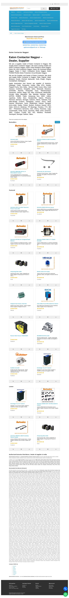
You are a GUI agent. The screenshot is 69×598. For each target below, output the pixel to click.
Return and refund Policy (13, 588)
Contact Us (19, 12)
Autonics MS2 (14, 139)
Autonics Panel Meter (46, 14)
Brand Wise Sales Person (34, 38)
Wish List (50, 587)
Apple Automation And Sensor (19, 592)
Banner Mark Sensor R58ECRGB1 (19, 335)
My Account (51, 585)
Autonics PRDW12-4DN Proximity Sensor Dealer (19, 436)
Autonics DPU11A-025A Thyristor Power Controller (19, 208)
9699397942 (42, 45)
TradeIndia (14, 573)
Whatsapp (42, 47)
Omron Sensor (36, 26)
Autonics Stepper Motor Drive (17, 23)
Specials (37, 588)
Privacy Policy (11, 587)
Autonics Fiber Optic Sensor (27, 20)
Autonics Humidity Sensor (40, 20)
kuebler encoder (15, 368)
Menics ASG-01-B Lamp (43, 271)
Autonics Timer (14, 17)
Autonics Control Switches (48, 17)
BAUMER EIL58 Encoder (43, 335)
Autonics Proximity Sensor (16, 14)
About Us (13, 12)
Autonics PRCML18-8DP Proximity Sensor (46, 140)
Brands (37, 585)
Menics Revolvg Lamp (15, 26)
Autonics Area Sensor (23, 17)
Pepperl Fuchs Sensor (15, 29)
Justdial (14, 574)
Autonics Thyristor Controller (45, 23)
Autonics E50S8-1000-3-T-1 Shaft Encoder (46, 240)
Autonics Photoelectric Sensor (41, 12)
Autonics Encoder (27, 14)
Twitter (14, 567)
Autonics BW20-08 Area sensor (45, 207)
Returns (23, 586)
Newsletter (51, 588)
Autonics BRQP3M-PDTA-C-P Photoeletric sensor (18, 172)
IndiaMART (14, 572)
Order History (51, 586)
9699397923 (26, 45)
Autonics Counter (36, 14)
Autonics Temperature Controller (31, 23)
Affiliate (37, 587)
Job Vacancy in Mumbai (28, 12)
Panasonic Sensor (44, 26)
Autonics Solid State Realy (52, 20)
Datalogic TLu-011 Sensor (44, 368)
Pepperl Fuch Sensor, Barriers (18, 303)
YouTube (14, 569)
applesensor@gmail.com (30, 47)
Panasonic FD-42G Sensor (44, 171)
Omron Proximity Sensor (26, 26)
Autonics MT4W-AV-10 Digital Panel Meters (20, 240)
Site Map (24, 587)
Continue (57, 122)
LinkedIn (14, 568)
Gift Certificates (38, 586)
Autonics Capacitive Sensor (35, 17)
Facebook (14, 566)
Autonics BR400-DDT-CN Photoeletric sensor (47, 404)
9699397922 (34, 45)
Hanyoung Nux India (16, 271)
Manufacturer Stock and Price (34, 37)
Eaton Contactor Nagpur (19, 33)
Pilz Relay (24, 29)
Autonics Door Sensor (15, 20)
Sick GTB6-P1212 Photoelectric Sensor (47, 303)
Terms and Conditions (13, 586)
